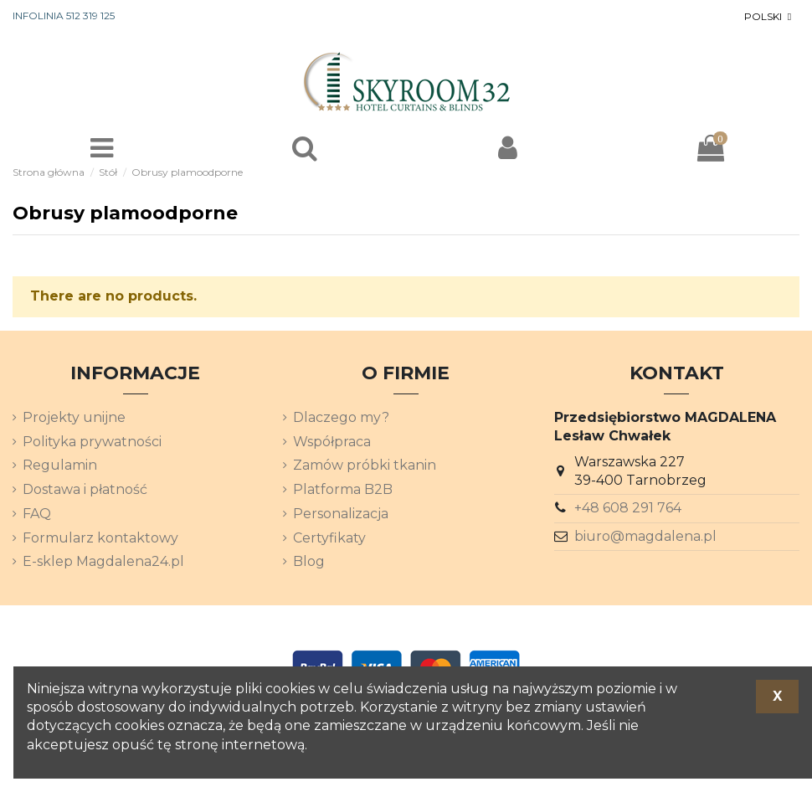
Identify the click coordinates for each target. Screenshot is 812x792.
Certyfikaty (329, 538)
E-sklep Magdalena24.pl (103, 561)
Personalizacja (340, 514)
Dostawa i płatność (85, 489)
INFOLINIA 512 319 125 (64, 15)
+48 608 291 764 (627, 508)
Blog (309, 561)
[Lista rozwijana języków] (769, 17)
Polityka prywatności (92, 442)
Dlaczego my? (341, 417)
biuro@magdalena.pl (645, 536)
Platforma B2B (343, 489)
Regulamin (60, 465)
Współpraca (332, 442)
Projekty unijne (74, 417)
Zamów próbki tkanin (364, 465)
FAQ (37, 514)
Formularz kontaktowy (100, 538)
